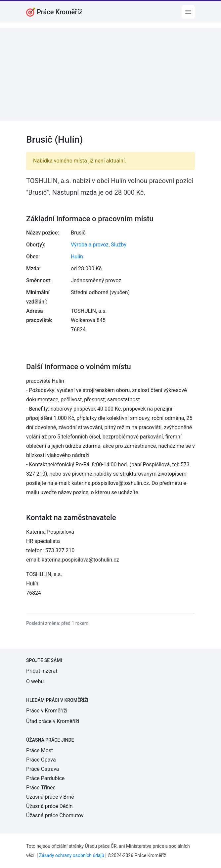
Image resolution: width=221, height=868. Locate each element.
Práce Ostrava (42, 769)
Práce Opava (41, 760)
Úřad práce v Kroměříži (52, 721)
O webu (35, 681)
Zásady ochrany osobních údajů (71, 855)
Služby (118, 244)
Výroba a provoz (90, 244)
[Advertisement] (110, 74)
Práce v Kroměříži (46, 710)
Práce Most (39, 750)
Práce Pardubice (45, 778)
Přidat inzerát (41, 671)
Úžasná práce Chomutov (54, 815)
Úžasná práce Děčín (49, 806)
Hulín (77, 256)
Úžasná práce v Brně (50, 797)
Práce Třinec (41, 787)
